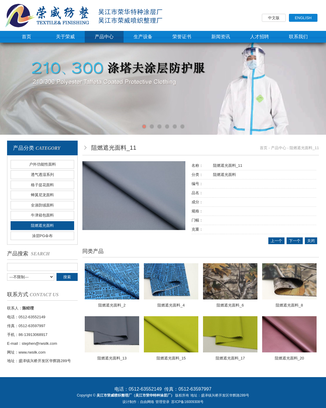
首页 (263, 148)
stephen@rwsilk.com (39, 343)
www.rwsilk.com (32, 352)
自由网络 (147, 402)
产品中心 (278, 148)
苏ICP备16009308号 (187, 402)
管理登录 (162, 402)
